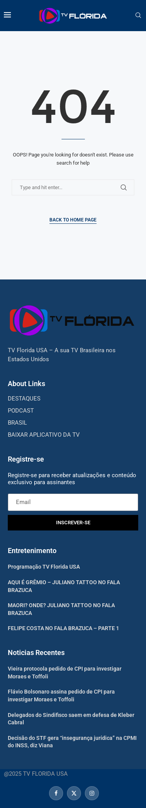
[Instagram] (91, 793)
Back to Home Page (73, 220)
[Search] (138, 15)
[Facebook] (56, 793)
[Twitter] (74, 793)
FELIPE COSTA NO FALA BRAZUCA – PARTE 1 (63, 628)
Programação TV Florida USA (44, 567)
